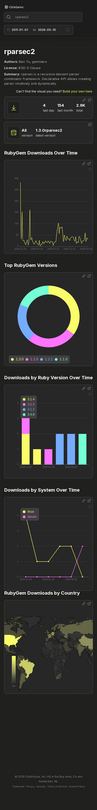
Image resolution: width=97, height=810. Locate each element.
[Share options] (84, 100)
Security (41, 786)
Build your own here (77, 91)
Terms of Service (57, 786)
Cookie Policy (77, 786)
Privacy (30, 786)
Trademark (18, 786)
